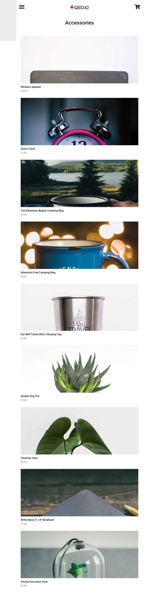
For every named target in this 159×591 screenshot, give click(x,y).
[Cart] (137, 8)
